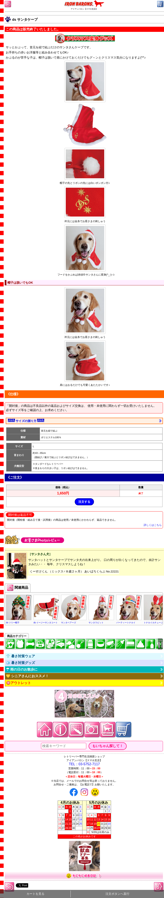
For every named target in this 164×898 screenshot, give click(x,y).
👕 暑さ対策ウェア (20, 656)
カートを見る (35, 893)
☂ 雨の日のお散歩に (22, 669)
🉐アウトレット (18, 683)
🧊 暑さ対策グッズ (20, 663)
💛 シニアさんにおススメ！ (27, 676)
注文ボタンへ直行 (117, 893)
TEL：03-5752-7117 (84, 764)
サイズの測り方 (26, 421)
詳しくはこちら (153, 524)
